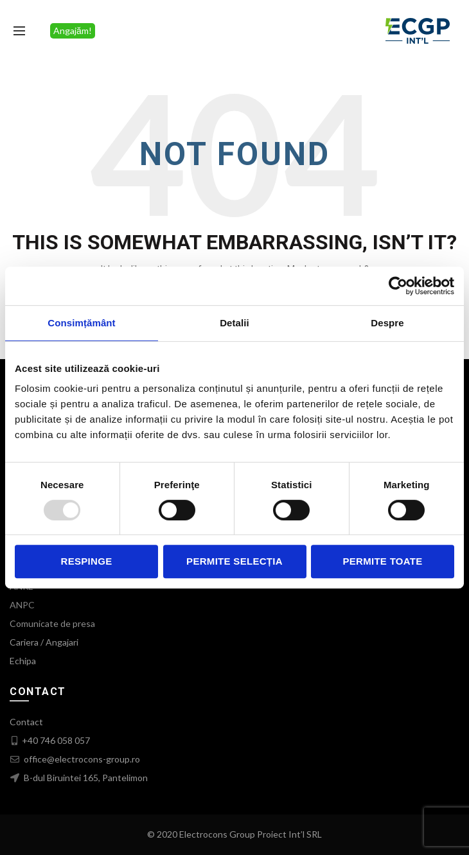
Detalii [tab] (234, 322)
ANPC (22, 604)
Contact (26, 721)
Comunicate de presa (52, 623)
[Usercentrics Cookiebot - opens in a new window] (398, 285)
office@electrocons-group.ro (81, 759)
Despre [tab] (387, 322)
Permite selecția (234, 561)
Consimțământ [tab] (81, 322)
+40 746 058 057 (56, 740)
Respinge (86, 561)
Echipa (23, 660)
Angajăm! (72, 30)
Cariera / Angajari (44, 642)
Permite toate (382, 561)
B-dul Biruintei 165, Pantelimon (85, 777)
